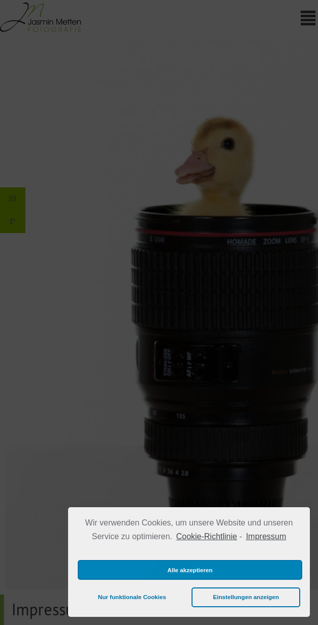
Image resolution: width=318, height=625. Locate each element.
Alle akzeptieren (190, 570)
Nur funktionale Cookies (132, 597)
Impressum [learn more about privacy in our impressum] (266, 536)
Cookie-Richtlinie (206, 536)
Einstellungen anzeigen (246, 597)
